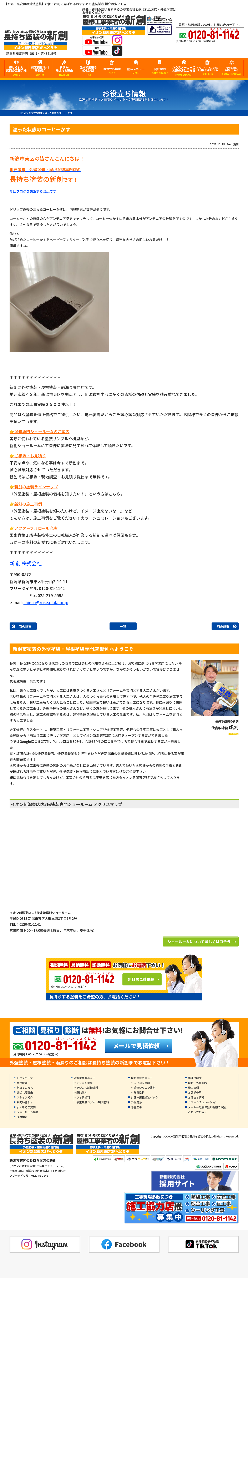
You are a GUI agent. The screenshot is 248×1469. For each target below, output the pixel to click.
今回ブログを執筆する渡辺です (33, 191)
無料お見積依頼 (141, 979)
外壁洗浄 (136, 1102)
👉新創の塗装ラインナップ (34, 486)
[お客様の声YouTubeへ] (96, 42)
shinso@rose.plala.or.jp (46, 602)
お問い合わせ (25, 1102)
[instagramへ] (117, 42)
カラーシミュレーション (203, 1102)
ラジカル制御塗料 (87, 1088)
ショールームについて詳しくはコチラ (199, 941)
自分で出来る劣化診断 (88, 70)
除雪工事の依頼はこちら (232, 70)
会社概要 (22, 1083)
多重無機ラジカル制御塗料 (92, 1102)
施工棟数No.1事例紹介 (40, 70)
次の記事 (25, 626)
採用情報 (22, 1117)
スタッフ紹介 (25, 1097)
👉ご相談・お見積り (28, 455)
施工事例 (193, 1088)
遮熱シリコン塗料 (144, 1088)
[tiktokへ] (117, 53)
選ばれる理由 (25, 1092)
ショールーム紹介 (27, 1112)
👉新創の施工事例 (26, 504)
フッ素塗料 (83, 1097)
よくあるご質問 (26, 1107)
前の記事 (223, 626)
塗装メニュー (136, 71)
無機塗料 (139, 1092)
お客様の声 (195, 1092)
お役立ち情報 (112, 71)
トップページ (25, 1078)
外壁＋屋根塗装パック (144, 1097)
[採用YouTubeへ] (96, 53)
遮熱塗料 (81, 1092)
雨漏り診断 (195, 1078)
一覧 (123, 626)
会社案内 (160, 71)
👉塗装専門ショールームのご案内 (40, 431)
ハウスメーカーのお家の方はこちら (184, 70)
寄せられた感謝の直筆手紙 (16, 70)
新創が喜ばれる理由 (64, 70)
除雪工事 (136, 1107)
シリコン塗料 (84, 1083)
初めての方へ (25, 1088)
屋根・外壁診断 (197, 1083)
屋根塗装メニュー (142, 1078)
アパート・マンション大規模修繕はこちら (208, 70)
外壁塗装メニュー (84, 1078)
